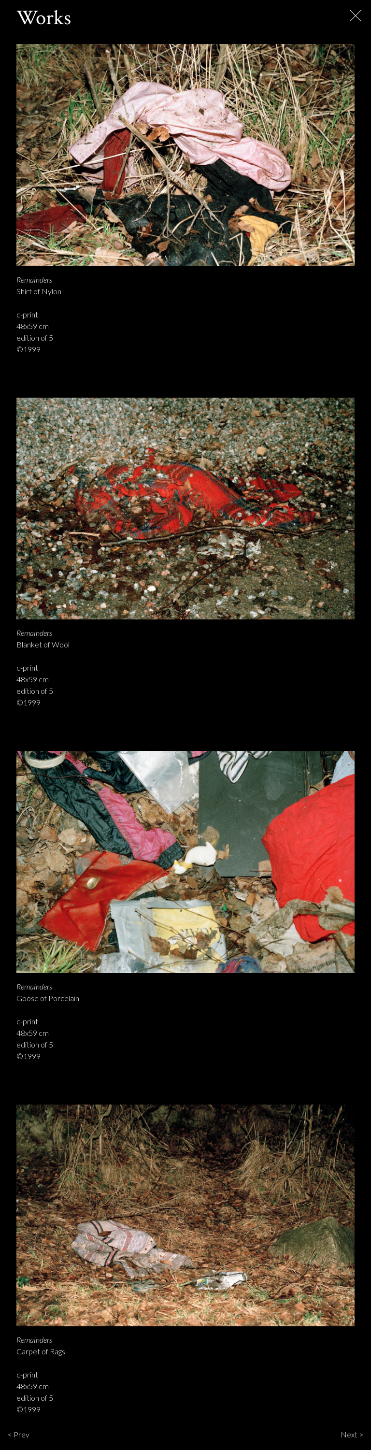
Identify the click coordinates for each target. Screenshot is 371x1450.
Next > (352, 1434)
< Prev (18, 1434)
